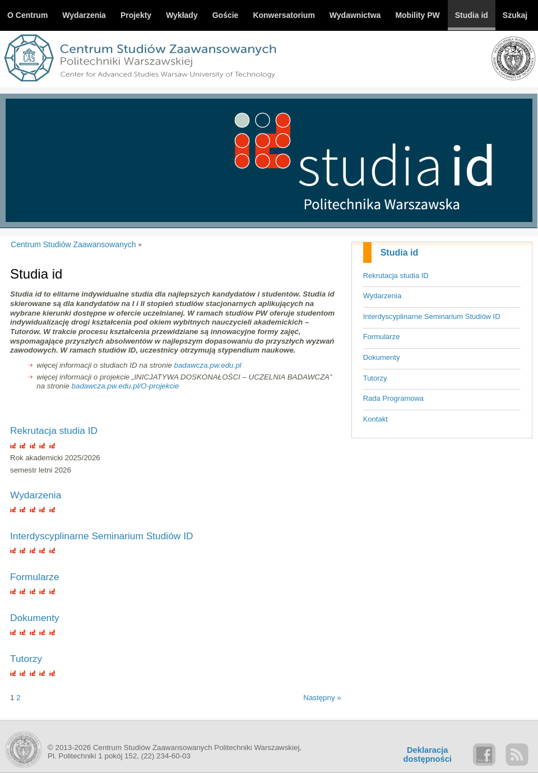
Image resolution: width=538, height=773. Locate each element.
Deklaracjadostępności (428, 754)
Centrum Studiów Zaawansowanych (73, 244)
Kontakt (375, 419)
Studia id (400, 252)
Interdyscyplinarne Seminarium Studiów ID (431, 316)
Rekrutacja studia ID (396, 275)
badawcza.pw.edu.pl (208, 365)
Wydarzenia (382, 295)
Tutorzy (375, 378)
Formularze (381, 336)
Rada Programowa (393, 398)
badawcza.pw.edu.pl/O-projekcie (125, 386)
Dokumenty (381, 357)
